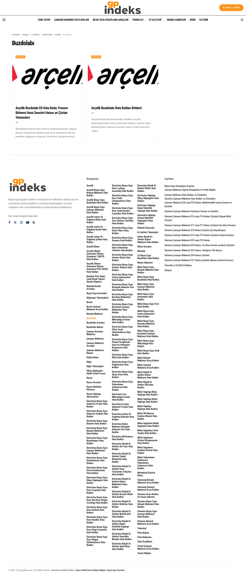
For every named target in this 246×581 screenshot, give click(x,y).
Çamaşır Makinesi (95, 338)
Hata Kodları (47, 34)
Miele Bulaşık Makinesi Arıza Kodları (148, 359)
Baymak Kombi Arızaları (94, 287)
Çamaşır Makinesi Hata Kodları (71, 19)
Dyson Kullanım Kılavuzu (94, 388)
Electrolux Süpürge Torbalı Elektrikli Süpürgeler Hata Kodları (146, 219)
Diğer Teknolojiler (95, 366)
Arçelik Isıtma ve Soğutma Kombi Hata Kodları (97, 229)
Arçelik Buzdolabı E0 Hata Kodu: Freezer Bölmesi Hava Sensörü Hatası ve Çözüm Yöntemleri (42, 113)
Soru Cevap (44, 19)
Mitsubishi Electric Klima (146, 474)
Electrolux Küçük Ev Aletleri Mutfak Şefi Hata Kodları (121, 514)
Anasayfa (15, 34)
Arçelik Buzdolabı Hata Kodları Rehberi (116, 108)
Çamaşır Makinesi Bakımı (95, 351)
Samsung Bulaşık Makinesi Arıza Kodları (148, 481)
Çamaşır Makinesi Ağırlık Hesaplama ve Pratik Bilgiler (190, 189)
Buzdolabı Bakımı (95, 327)
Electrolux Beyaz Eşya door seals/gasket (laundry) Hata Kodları (123, 211)
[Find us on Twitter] (15, 222)
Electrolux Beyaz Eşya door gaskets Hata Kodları (97, 510)
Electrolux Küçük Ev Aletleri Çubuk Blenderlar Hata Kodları (121, 457)
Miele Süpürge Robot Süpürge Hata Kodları (147, 400)
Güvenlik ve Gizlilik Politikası (178, 265)
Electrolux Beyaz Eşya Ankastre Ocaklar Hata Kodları (97, 414)
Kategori (25, 34)
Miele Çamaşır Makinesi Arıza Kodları (148, 366)
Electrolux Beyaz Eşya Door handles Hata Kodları (97, 520)
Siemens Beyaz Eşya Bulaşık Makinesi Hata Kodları (148, 504)
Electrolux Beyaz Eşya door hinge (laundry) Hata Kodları (97, 530)
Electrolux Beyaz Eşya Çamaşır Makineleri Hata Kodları (97, 450)
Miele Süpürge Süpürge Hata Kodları (147, 407)
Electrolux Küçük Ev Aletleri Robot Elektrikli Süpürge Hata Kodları (121, 525)
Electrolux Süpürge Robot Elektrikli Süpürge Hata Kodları (147, 208)
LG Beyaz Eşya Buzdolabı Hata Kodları (148, 257)
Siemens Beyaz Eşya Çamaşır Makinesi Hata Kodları (147, 514)
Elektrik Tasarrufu (145, 227)
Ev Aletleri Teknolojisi (147, 232)
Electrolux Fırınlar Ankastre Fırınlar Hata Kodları (122, 407)
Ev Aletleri (155, 19)
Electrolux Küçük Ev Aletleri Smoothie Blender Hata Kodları (122, 536)
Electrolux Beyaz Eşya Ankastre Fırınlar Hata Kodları (97, 404)
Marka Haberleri (176, 19)
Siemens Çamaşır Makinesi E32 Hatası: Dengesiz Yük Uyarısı (193, 250)
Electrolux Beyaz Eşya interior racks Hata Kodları (122, 257)
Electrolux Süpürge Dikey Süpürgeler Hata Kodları (148, 198)
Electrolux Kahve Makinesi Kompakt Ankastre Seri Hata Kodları (121, 428)
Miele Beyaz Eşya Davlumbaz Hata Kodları (145, 297)
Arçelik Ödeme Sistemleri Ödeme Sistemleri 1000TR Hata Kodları (95, 255)
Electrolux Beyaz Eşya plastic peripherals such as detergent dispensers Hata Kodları (122, 345)
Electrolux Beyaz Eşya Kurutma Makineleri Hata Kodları (122, 297)
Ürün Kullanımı (144, 537)
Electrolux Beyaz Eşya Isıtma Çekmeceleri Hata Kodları (122, 277)
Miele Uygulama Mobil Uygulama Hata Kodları (148, 424)
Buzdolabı (67, 34)
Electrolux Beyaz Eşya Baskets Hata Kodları (97, 422)
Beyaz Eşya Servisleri (97, 293)
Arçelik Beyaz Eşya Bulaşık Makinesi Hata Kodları (97, 193)
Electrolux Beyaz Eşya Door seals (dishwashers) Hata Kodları (122, 199)
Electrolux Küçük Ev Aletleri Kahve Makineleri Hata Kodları (121, 482)
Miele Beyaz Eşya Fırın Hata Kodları (148, 305)
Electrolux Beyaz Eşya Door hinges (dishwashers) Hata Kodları (97, 540)
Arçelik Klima (93, 246)
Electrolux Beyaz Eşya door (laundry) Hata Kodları (97, 490)
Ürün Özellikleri (144, 541)
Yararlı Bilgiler (144, 553)
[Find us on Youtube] (27, 223)
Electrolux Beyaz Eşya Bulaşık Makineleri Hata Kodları (97, 431)
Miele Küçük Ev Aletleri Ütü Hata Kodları (145, 385)
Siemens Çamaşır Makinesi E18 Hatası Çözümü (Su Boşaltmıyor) (195, 230)
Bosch (90, 302)
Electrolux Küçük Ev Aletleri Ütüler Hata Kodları (146, 188)
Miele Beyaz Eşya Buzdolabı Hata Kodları (148, 278)
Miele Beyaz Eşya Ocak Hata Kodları (148, 352)
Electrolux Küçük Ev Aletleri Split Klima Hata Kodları (121, 546)
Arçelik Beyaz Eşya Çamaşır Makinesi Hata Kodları (96, 210)
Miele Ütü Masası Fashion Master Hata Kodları (147, 416)
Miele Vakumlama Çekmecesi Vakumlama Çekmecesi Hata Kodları (145, 463)
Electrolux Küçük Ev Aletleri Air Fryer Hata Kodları (122, 446)
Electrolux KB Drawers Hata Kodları (122, 438)
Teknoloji (137, 19)
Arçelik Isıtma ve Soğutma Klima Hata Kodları (96, 220)
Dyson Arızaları (94, 382)
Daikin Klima (93, 357)
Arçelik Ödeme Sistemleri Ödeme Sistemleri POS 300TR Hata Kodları (97, 267)
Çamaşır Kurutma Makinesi (95, 333)
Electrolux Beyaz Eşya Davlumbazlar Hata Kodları (97, 460)
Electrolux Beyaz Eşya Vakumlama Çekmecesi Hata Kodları (122, 385)
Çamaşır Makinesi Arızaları (95, 344)
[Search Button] (242, 20)
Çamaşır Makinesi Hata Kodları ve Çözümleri (186, 195)
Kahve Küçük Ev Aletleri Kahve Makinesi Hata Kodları (147, 239)
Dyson (89, 378)
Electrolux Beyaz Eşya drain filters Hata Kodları (122, 230)
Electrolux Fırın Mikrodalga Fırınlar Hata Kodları (121, 397)
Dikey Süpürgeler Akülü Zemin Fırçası (96, 372)
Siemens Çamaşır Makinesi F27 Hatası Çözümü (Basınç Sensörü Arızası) (199, 260)
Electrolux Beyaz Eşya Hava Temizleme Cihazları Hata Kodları (122, 248)
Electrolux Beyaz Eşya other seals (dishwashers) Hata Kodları (122, 330)
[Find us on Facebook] (9, 223)
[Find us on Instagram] (21, 223)
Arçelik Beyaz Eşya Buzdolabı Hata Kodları (97, 201)
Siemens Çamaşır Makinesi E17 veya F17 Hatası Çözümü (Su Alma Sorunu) (200, 225)
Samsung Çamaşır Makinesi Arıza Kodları (148, 488)
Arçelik (58, 34)
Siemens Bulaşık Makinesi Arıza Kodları (148, 522)
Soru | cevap (231, 7)
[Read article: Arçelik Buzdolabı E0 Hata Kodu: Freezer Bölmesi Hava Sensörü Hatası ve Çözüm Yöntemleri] (47, 77)
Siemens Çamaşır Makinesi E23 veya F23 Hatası (187, 240)
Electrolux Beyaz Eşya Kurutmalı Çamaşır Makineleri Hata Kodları (122, 308)
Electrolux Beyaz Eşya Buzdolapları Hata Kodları (97, 441)
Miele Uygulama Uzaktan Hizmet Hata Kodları (147, 450)
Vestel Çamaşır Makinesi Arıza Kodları (148, 547)
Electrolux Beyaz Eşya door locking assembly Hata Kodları (123, 188)
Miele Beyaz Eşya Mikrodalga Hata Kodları (145, 343)
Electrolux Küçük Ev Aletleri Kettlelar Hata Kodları (122, 504)
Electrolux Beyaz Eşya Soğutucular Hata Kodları (122, 365)
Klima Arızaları (144, 246)
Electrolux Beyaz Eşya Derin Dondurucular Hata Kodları (97, 470)
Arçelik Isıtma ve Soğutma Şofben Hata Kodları (97, 239)
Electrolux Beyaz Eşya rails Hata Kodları (122, 356)
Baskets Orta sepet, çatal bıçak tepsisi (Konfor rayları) (96, 279)
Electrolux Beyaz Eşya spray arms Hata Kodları (122, 374)
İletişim (203, 19)
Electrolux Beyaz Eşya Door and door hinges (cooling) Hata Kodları (97, 500)
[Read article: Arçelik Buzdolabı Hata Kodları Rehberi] (123, 77)
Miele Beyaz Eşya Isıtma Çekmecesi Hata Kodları (145, 314)
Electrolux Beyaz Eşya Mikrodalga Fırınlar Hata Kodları (122, 319)
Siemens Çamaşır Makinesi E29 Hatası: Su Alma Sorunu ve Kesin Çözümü (199, 245)
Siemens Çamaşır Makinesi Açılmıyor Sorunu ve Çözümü (191, 211)
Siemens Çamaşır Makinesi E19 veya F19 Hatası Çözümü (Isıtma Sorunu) (199, 235)
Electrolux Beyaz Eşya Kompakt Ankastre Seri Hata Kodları (123, 287)
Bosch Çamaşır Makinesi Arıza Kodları (97, 308)
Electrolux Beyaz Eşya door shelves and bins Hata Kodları (123, 221)
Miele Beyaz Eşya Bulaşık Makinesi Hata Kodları (148, 270)
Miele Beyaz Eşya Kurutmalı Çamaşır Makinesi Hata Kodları (147, 333)
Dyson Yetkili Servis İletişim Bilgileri (91, 570)
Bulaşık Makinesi (95, 313)
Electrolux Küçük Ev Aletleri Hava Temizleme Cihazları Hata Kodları (122, 470)
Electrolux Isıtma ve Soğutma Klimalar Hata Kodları (123, 417)
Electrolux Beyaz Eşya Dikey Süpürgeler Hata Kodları (97, 480)
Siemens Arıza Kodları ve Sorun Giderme (148, 495)
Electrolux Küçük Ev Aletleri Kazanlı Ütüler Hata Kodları (122, 494)
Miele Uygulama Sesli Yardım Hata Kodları (147, 432)
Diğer (193, 19)
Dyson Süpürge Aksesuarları (94, 395)
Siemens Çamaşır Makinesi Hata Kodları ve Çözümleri (190, 198)
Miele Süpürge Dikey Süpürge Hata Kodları (147, 393)
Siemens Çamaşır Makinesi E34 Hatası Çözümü (187, 255)
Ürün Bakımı (143, 532)
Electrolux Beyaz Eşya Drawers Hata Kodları (122, 239)
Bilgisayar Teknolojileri (98, 297)
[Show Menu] (4, 20)
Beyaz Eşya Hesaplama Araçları (110, 19)
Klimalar (141, 251)
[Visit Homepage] (123, 8)
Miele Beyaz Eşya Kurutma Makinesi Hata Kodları (146, 324)
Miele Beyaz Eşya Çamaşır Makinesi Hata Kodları (145, 287)
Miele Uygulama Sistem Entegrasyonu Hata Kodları (147, 440)
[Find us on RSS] (34, 223)
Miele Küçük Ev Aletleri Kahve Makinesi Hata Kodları (147, 375)
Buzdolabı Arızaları (96, 322)
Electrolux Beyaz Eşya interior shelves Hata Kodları (122, 267)
